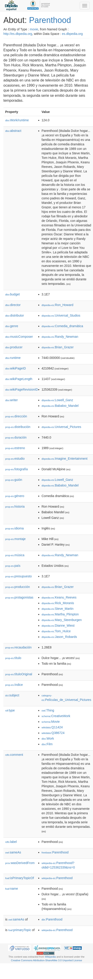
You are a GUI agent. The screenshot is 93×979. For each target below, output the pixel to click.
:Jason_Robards (59, 637)
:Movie (51, 721)
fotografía (16, 469)
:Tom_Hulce (56, 631)
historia (15, 506)
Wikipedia (50, 956)
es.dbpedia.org (72, 34)
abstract (13, 131)
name (11, 888)
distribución (17, 427)
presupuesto (18, 576)
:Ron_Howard (57, 305)
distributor (14, 315)
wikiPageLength (18, 379)
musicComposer (19, 336)
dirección (16, 416)
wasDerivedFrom (20, 863)
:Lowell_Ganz (57, 400)
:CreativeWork (56, 716)
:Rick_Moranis (58, 603)
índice (14, 684)
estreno (15, 448)
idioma (14, 528)
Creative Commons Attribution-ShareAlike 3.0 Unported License (46, 960)
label (11, 842)
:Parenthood (55, 852)
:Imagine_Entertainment (65, 458)
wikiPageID (15, 368)
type (10, 710)
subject (12, 695)
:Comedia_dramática (62, 326)
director (12, 305)
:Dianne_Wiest (58, 625)
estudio (15, 458)
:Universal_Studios (61, 315)
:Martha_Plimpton (60, 614)
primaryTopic (19, 930)
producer (14, 347)
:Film (47, 744)
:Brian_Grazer (58, 347)
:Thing (48, 710)
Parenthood (50, 20)
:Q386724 (53, 733)
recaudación (18, 647)
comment (14, 754)
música (14, 555)
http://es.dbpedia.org (17, 34)
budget (12, 294)
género (14, 496)
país (12, 565)
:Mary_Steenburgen (62, 620)
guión (13, 480)
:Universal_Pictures (61, 427)
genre (11, 326)
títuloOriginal (18, 674)
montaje (15, 539)
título (13, 658)
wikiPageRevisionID (21, 389)
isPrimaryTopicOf (19, 878)
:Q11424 (52, 727)
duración (16, 437)
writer (11, 400)
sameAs (13, 852)
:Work (48, 738)
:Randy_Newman (60, 336)
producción (17, 587)
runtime (12, 358)
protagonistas (19, 597)
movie (34, 29)
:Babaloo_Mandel (60, 405)
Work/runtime (17, 120)
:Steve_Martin (58, 608)
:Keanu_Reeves (59, 597)
